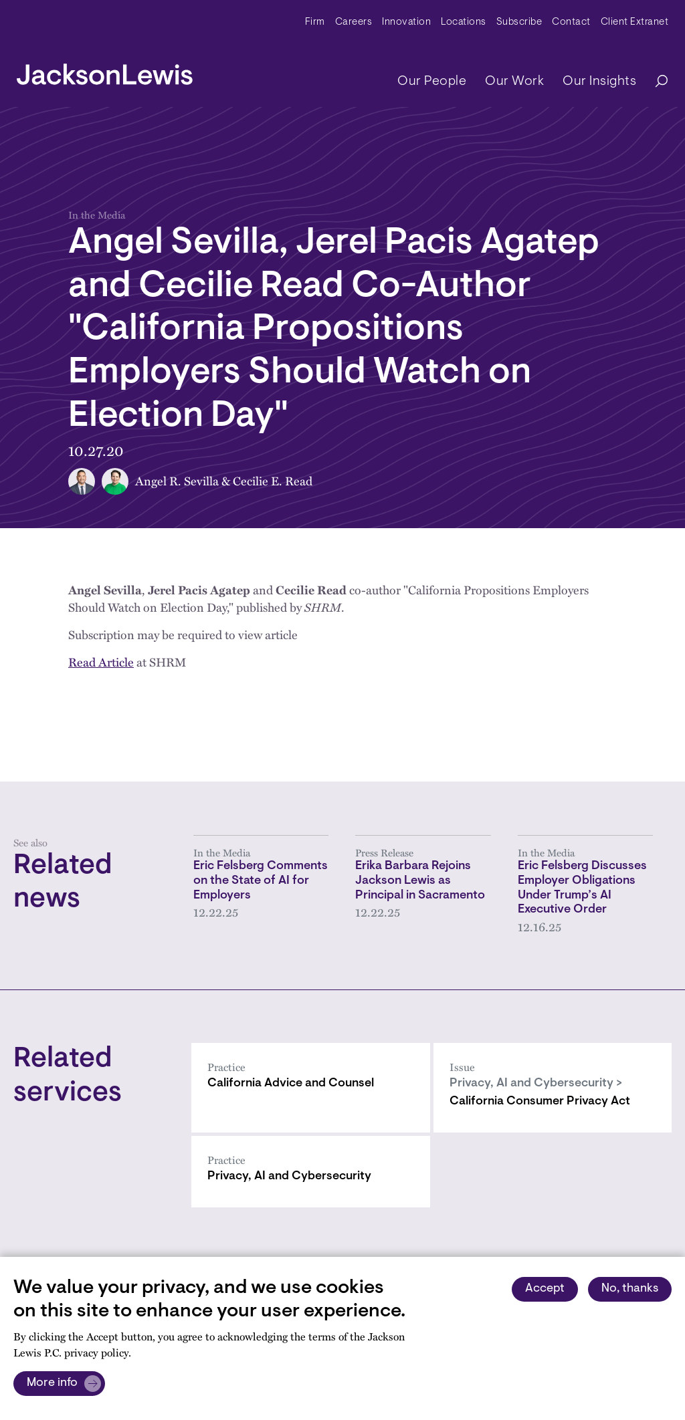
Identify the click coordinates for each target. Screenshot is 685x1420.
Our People (431, 81)
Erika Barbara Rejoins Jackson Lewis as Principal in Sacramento (420, 880)
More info (52, 1383)
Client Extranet (635, 22)
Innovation (406, 22)
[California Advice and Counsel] (310, 1088)
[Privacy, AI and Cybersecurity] (310, 1171)
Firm (315, 22)
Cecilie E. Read (272, 480)
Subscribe (519, 22)
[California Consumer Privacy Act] (552, 1088)
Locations (463, 22)
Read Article (101, 662)
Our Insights (599, 81)
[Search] (655, 82)
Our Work (514, 81)
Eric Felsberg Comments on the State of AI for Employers (260, 880)
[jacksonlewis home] (105, 71)
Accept (545, 1289)
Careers (354, 22)
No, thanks (629, 1289)
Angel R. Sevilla (177, 480)
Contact (571, 22)
